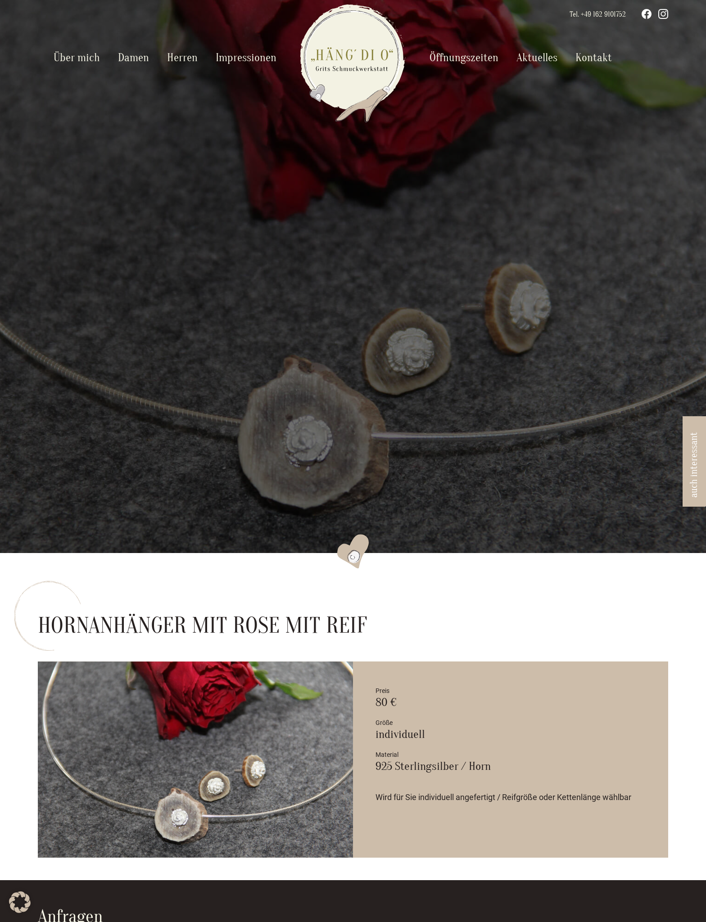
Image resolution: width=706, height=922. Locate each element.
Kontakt (593, 57)
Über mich (77, 57)
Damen (133, 57)
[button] (20, 902)
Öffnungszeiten (464, 57)
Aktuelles (536, 57)
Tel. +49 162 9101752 (598, 14)
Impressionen (246, 57)
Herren (182, 57)
